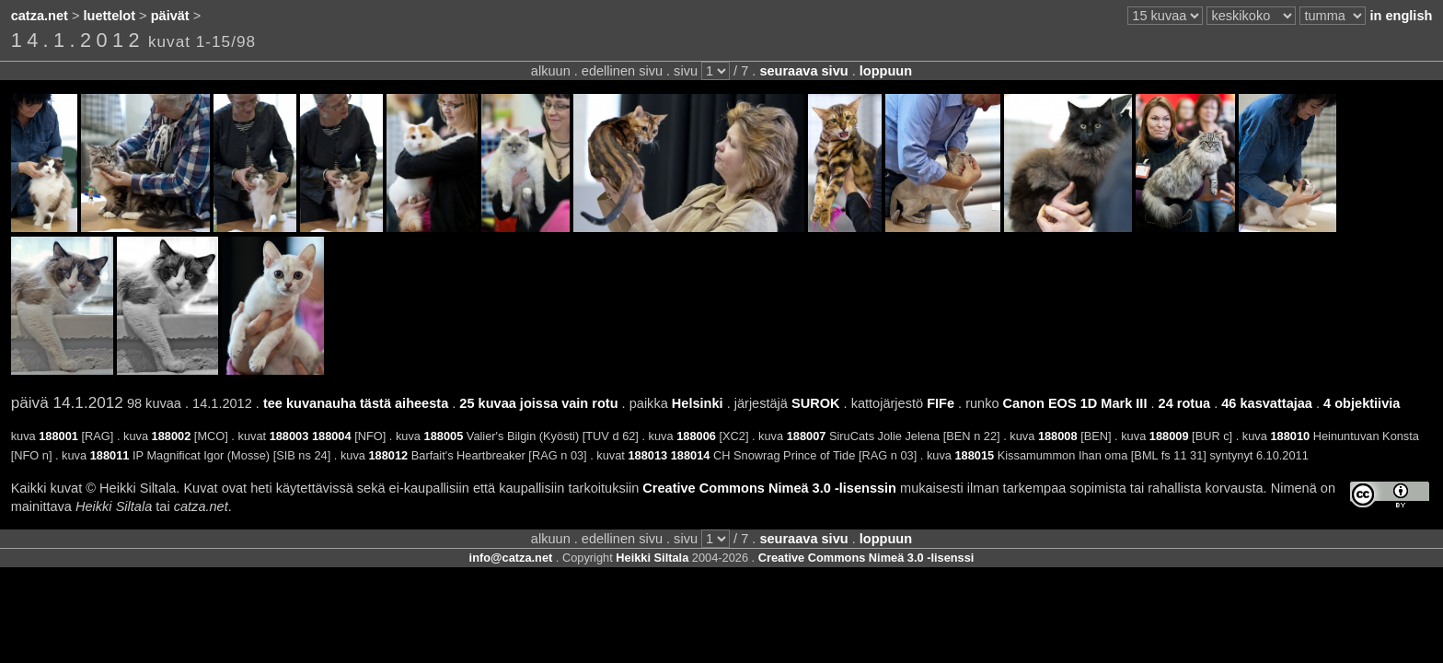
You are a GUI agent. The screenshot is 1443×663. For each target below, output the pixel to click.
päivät (170, 15)
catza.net (39, 15)
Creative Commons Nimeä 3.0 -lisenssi (866, 557)
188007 (806, 436)
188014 (690, 455)
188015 (974, 455)
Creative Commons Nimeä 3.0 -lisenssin (769, 488)
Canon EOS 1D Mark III (1075, 403)
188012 (388, 455)
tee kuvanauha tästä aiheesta (355, 403)
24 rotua (1185, 403)
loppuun (886, 71)
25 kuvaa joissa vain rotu (538, 403)
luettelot (110, 15)
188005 (444, 436)
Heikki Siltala (652, 557)
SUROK (815, 403)
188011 (110, 455)
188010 (1290, 436)
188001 (58, 436)
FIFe (940, 403)
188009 (1169, 436)
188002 (171, 436)
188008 (1058, 436)
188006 (696, 436)
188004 (332, 436)
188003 (289, 436)
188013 (647, 455)
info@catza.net (511, 557)
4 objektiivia (1361, 403)
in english (1400, 15)
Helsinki (697, 403)
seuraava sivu (803, 71)
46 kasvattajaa (1266, 403)
